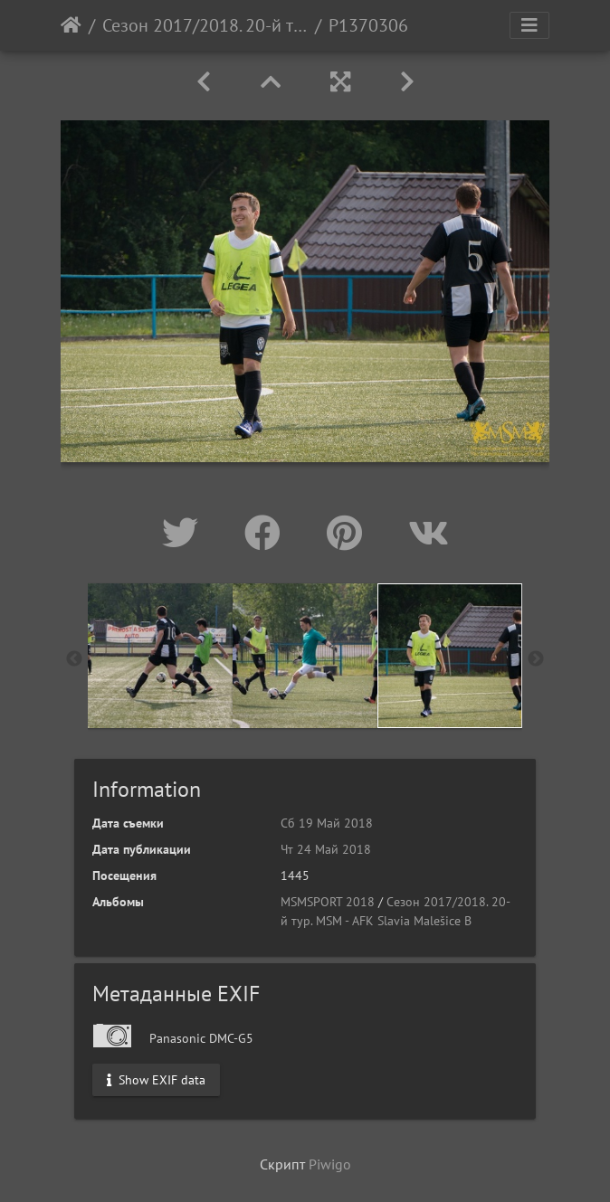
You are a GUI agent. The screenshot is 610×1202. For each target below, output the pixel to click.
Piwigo (330, 1164)
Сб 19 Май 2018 (327, 823)
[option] (160, 655)
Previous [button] (74, 659)
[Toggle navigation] (529, 25)
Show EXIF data (156, 1079)
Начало (71, 25)
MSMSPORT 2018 (328, 902)
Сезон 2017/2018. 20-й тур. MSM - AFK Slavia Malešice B (205, 25)
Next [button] (536, 659)
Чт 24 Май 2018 (326, 849)
